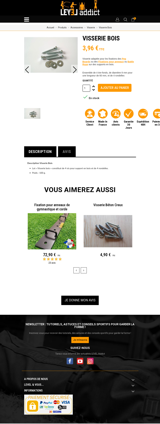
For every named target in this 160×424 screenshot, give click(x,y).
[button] (117, 19)
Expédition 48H (143, 123)
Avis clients (116, 123)
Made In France (102, 123)
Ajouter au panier (115, 88)
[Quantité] (86, 88)
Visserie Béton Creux (108, 205)
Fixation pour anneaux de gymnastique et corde (52, 207)
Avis (68, 152)
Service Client (89, 123)
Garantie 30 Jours (129, 124)
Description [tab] (41, 152)
